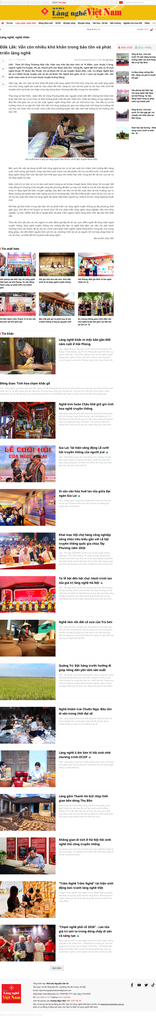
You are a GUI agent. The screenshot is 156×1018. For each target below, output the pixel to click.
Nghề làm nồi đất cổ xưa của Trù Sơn (85, 622)
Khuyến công (69, 23)
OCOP (58, 23)
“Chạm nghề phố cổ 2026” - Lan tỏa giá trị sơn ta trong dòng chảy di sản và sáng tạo (85, 931)
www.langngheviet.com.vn (112, 1004)
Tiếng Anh (120, 2)
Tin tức (9, 23)
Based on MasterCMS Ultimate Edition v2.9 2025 (21, 1014)
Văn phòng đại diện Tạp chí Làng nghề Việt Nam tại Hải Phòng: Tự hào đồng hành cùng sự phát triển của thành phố (143, 96)
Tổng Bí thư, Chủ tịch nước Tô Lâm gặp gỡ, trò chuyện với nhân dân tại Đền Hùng (143, 113)
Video (147, 23)
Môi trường (115, 23)
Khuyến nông (84, 23)
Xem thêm (56, 968)
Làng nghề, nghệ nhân (25, 23)
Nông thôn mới (46, 23)
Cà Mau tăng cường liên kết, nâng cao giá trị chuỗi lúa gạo (143, 75)
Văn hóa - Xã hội (100, 23)
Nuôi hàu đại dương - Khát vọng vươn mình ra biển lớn (144, 130)
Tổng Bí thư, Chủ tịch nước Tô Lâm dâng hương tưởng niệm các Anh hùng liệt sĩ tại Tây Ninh (144, 58)
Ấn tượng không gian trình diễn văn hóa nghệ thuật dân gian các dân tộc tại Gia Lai (94, 322)
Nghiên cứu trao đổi (132, 23)
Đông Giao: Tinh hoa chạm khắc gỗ (25, 383)
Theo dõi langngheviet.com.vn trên (88, 60)
